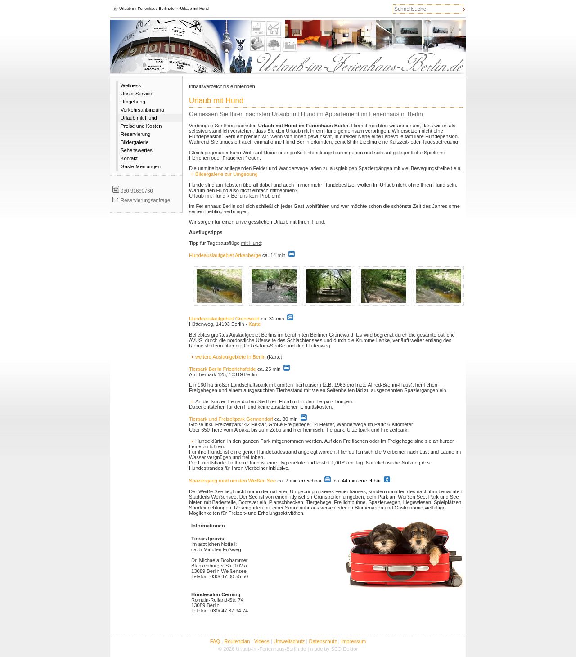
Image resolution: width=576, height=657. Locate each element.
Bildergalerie (134, 142)
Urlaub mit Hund (139, 118)
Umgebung (133, 101)
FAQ (215, 641)
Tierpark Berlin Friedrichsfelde (222, 369)
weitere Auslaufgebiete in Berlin (230, 357)
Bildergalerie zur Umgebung (226, 174)
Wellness (131, 85)
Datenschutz (323, 641)
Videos (262, 641)
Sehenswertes (137, 150)
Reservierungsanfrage (145, 200)
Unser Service (136, 93)
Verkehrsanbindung (142, 109)
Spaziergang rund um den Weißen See (232, 480)
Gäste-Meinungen (141, 166)
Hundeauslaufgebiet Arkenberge (225, 255)
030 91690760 (137, 191)
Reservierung (136, 134)
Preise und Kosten (141, 126)
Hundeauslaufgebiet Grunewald (224, 318)
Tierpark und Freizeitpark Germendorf (231, 419)
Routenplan (237, 641)
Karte (254, 324)
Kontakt (129, 158)
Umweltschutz (289, 641)
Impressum (353, 641)
